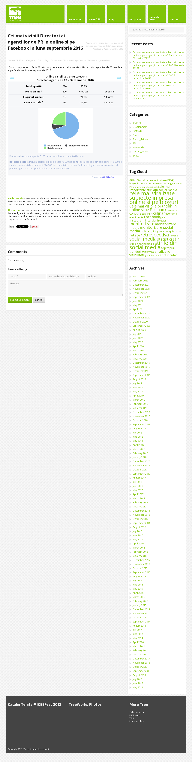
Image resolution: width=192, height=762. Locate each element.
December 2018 (141, 412)
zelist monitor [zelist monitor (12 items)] (168, 255)
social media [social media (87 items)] (143, 238)
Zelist (40, 60)
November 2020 (141, 317)
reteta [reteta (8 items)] (178, 231)
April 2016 (138, 543)
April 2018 (138, 445)
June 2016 (138, 535)
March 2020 (139, 350)
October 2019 (140, 371)
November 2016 (141, 514)
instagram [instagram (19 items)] (136, 220)
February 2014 (140, 650)
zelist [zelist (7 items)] (157, 255)
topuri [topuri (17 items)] (170, 248)
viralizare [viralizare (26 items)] (162, 251)
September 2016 (141, 523)
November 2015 (141, 564)
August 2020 (139, 330)
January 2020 (139, 358)
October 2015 (140, 568)
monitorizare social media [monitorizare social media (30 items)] (151, 229)
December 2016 (141, 510)
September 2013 (141, 671)
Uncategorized (140, 151)
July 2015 (137, 580)
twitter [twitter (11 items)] (145, 251)
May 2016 (138, 539)
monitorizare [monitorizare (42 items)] (141, 223)
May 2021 (138, 305)
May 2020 (138, 342)
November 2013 (141, 662)
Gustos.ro (138, 135)
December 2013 (141, 658)
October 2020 (140, 321)
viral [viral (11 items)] (151, 251)
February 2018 (140, 453)
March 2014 (139, 646)
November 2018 (141, 416)
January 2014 (139, 654)
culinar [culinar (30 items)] (159, 213)
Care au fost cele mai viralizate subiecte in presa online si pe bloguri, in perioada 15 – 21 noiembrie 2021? (158, 95)
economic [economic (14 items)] (171, 213)
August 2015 (139, 576)
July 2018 (137, 432)
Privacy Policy (136, 721)
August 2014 (139, 625)
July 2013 (137, 679)
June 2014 (138, 634)
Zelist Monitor (136, 712)
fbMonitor (14, 210)
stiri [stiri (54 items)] (176, 239)
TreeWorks (138, 147)
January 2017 (139, 506)
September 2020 (141, 325)
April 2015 (138, 592)
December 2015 (141, 560)
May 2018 (138, 440)
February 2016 (140, 551)
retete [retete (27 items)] (134, 235)
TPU (131, 718)
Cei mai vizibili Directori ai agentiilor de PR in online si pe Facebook (80, 60)
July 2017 (137, 482)
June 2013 (138, 683)
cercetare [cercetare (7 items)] (172, 210)
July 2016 (137, 531)
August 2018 (139, 428)
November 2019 (141, 366)
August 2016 (139, 527)
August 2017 (139, 477)
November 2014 (141, 613)
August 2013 (139, 675)
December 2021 (141, 284)
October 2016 (140, 519)
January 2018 (139, 457)
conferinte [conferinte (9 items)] (147, 213)
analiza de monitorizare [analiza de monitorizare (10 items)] (153, 180)
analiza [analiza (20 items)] (134, 180)
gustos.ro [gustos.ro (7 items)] (164, 217)
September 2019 (141, 375)
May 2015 (138, 588)
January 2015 (139, 605)
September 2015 (141, 572)
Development (140, 126)
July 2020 (137, 334)
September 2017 (141, 473)
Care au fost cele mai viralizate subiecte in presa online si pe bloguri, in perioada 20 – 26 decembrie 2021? (158, 75)
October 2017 (140, 469)
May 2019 (138, 391)
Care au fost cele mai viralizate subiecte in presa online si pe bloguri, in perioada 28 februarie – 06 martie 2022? (158, 55)
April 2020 (138, 346)
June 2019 (138, 387)
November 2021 (141, 288)
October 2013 (140, 666)
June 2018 (138, 436)
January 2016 (139, 555)
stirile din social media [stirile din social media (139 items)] (153, 245)
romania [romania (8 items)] (174, 235)
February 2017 (140, 502)
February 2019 (140, 403)
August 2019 (139, 379)
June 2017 (138, 486)
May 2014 (138, 638)
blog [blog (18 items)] (170, 180)
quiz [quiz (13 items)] (171, 231)
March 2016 (139, 547)
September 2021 (141, 297)
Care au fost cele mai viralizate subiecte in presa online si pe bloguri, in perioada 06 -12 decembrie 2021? (158, 85)
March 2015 (139, 597)
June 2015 (138, 584)
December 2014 (141, 609)
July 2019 (137, 383)
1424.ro (137, 122)
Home (100, 42)
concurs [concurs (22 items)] (135, 213)
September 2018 (141, 424)
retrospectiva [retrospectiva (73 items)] (155, 234)
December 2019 (141, 362)
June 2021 (138, 301)
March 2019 (139, 399)
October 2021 (140, 293)
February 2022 (140, 280)
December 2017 (141, 461)
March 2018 (139, 449)
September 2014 (141, 621)
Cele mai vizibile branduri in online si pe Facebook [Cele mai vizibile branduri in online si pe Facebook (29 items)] (153, 208)
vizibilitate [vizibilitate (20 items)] (137, 255)
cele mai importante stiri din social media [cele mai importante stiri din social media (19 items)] (153, 188)
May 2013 (138, 687)
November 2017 (141, 465)
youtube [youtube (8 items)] (149, 255)
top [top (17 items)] (163, 248)
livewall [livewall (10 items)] (162, 220)
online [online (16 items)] (145, 231)
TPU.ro (136, 143)
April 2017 (138, 494)
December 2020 (141, 313)
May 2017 (138, 490)
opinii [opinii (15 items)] (153, 231)
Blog (107, 42)
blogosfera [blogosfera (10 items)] (135, 183)
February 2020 (140, 354)
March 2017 (139, 498)
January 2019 (139, 408)
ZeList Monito (16, 198)
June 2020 (138, 338)
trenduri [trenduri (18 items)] (135, 252)
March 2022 (139, 276)
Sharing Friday (140, 139)
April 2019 (138, 395)
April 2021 (138, 309)
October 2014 (140, 617)
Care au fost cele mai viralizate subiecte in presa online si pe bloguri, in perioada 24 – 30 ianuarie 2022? (158, 65)
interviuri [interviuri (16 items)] (151, 220)
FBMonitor (134, 715)
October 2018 (140, 420)
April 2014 (138, 642)
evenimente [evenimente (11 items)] (136, 217)
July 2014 (137, 629)
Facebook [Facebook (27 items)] (152, 216)
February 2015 (140, 601)
